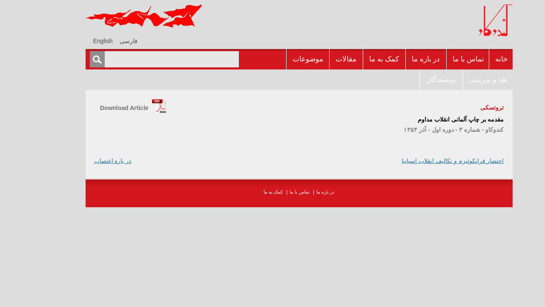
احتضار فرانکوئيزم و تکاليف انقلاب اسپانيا (426, 160)
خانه (475, 59)
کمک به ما (358, 59)
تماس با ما (442, 59)
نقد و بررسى (462, 79)
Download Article (98, 107)
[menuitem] (102, 41)
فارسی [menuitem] (102, 41)
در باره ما (399, 59)
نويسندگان (414, 79)
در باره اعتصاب (86, 160)
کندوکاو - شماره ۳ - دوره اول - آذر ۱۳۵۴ (427, 129)
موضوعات (281, 59)
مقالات (319, 59)
